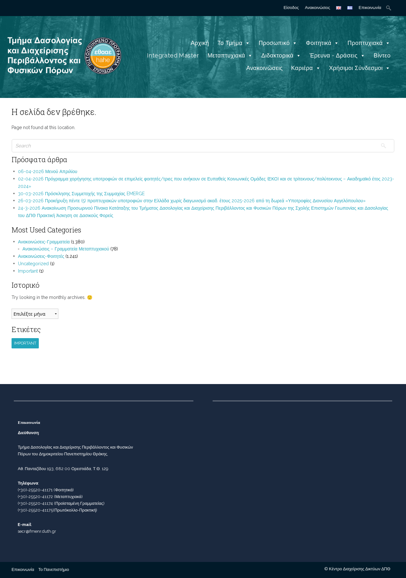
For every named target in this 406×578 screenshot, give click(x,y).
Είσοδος (291, 7)
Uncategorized (33, 263)
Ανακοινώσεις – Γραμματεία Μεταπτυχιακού (65, 248)
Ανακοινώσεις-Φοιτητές (41, 256)
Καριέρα (306, 68)
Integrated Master (173, 55)
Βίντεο (382, 55)
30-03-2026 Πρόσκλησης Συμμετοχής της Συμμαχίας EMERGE (81, 193)
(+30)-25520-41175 (35, 510)
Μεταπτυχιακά (230, 55)
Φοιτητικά (322, 42)
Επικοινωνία (370, 7)
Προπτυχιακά (369, 42)
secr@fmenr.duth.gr (37, 531)
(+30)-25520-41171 (35, 489)
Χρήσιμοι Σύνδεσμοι (360, 68)
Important (28, 271)
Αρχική (200, 42)
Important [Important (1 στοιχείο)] (25, 343)
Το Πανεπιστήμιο (53, 569)
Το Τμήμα (233, 42)
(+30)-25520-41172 (35, 496)
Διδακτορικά (281, 55)
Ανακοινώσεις (317, 7)
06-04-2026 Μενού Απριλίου (47, 171)
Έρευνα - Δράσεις (337, 55)
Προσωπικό (277, 42)
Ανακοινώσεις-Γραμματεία (44, 241)
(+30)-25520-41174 (35, 503)
